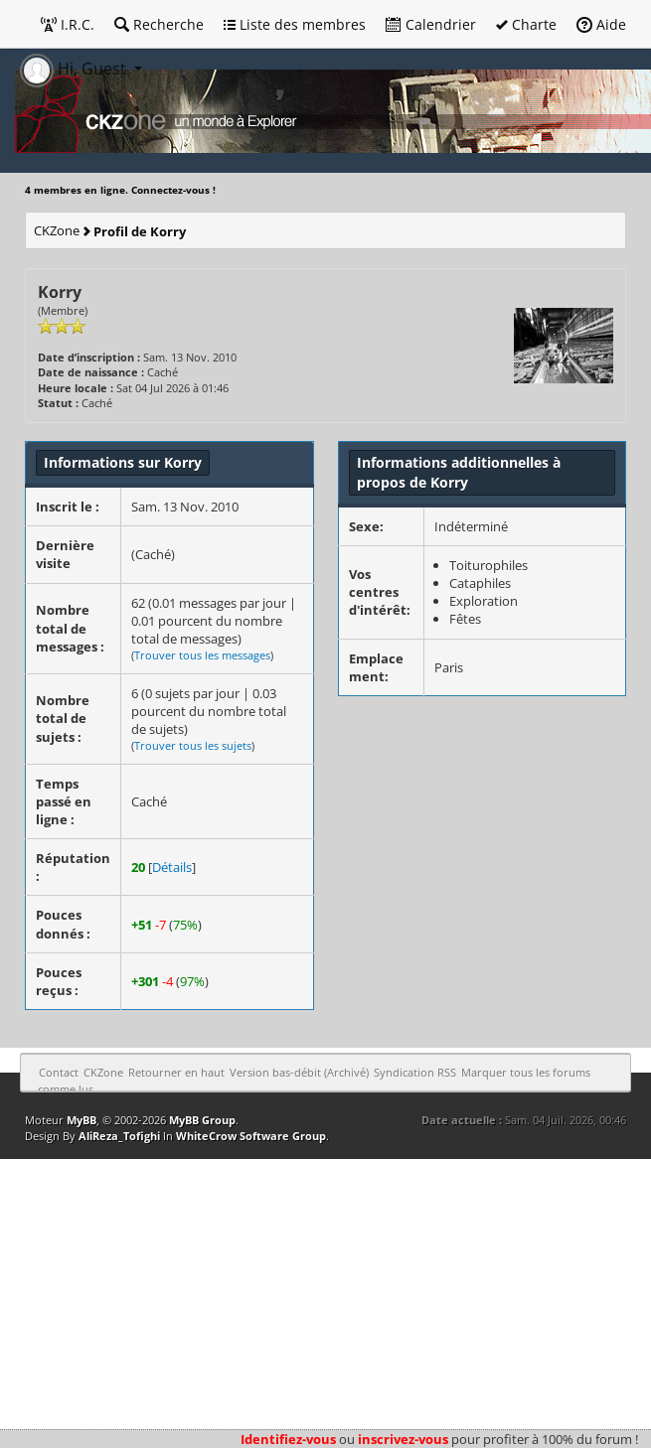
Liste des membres (295, 24)
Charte (526, 24)
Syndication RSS (415, 1072)
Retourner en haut (176, 1072)
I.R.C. (67, 24)
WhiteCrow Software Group (251, 1135)
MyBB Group (202, 1119)
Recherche (159, 24)
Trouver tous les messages (202, 655)
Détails (172, 867)
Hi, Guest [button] (75, 68)
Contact (59, 1072)
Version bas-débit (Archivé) (299, 1072)
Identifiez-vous (288, 1439)
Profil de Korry (139, 231)
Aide (601, 24)
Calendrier (431, 24)
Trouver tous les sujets (192, 745)
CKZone (57, 230)
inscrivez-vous (403, 1439)
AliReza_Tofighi (119, 1135)
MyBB (81, 1119)
